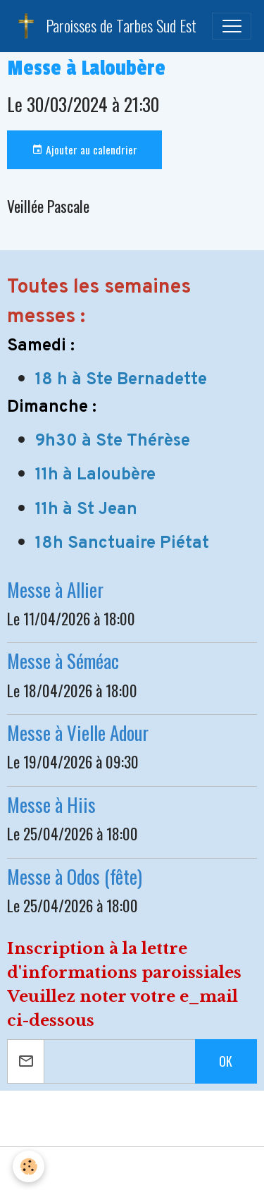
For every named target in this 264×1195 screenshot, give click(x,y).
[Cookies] (28, 1166)
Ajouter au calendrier (84, 149)
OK (225, 1061)
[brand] (104, 26)
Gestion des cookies (132, 1171)
